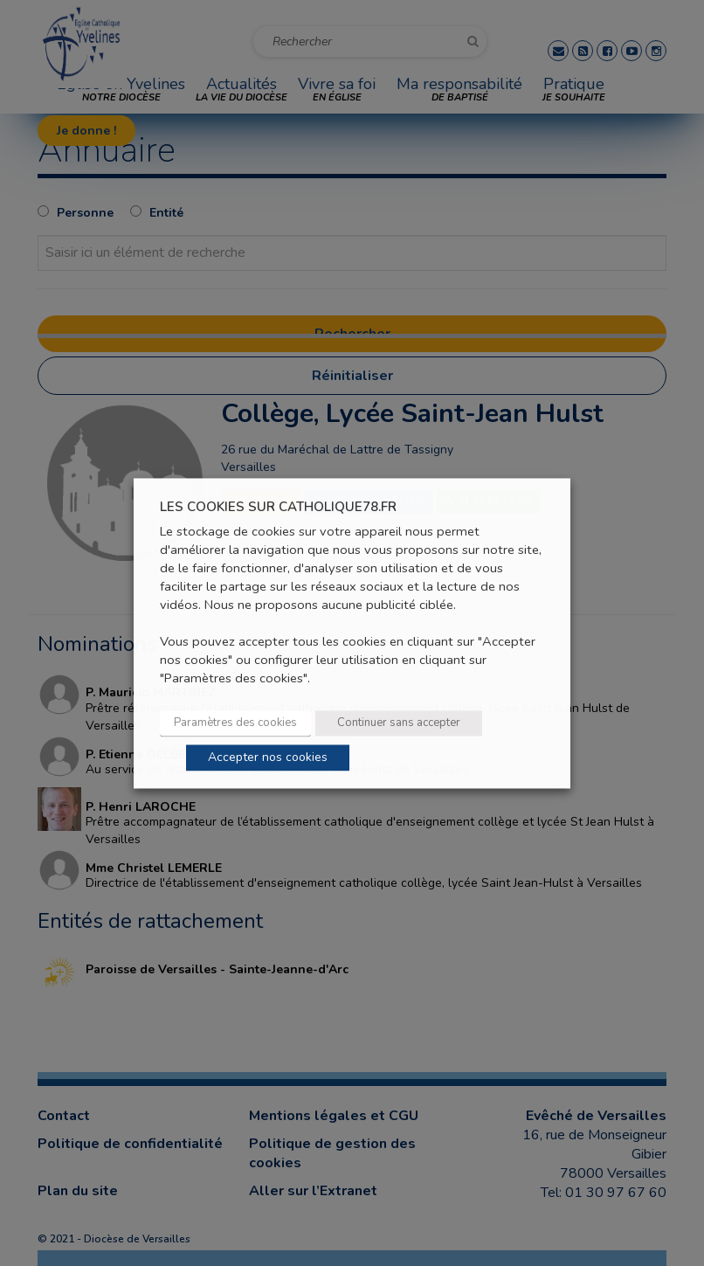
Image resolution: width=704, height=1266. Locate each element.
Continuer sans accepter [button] (398, 722)
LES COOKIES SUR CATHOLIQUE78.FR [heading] (278, 507)
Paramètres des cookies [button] (235, 722)
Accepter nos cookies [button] (268, 757)
